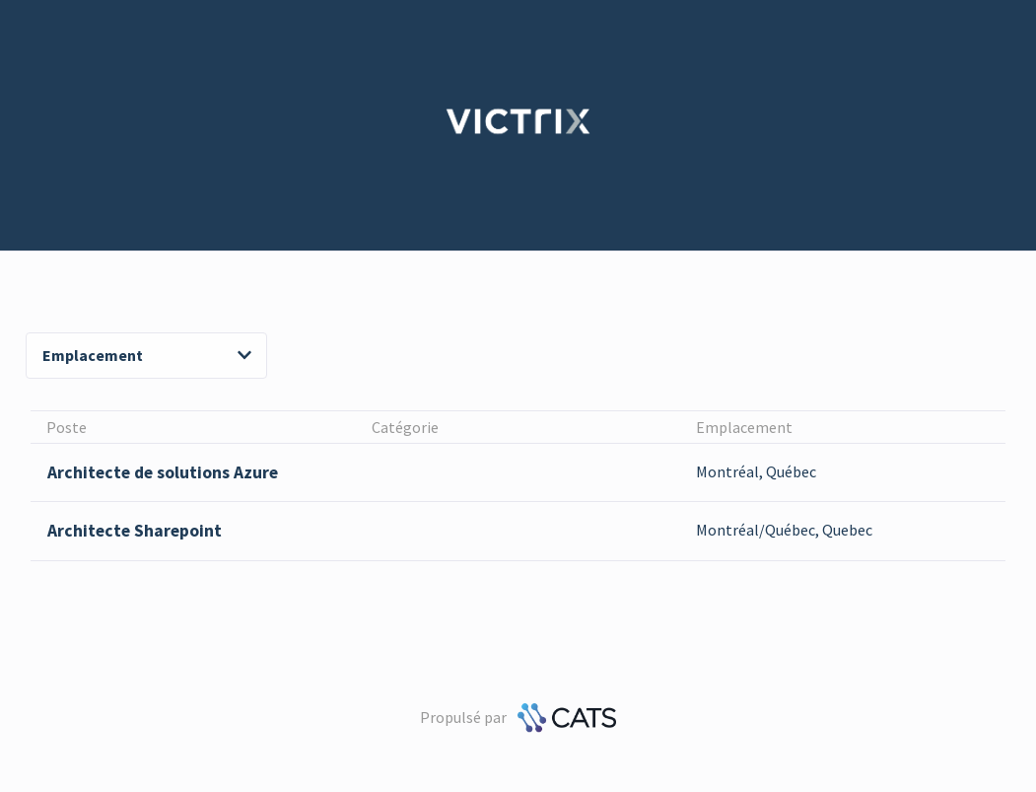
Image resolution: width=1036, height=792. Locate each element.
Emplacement (146, 355)
